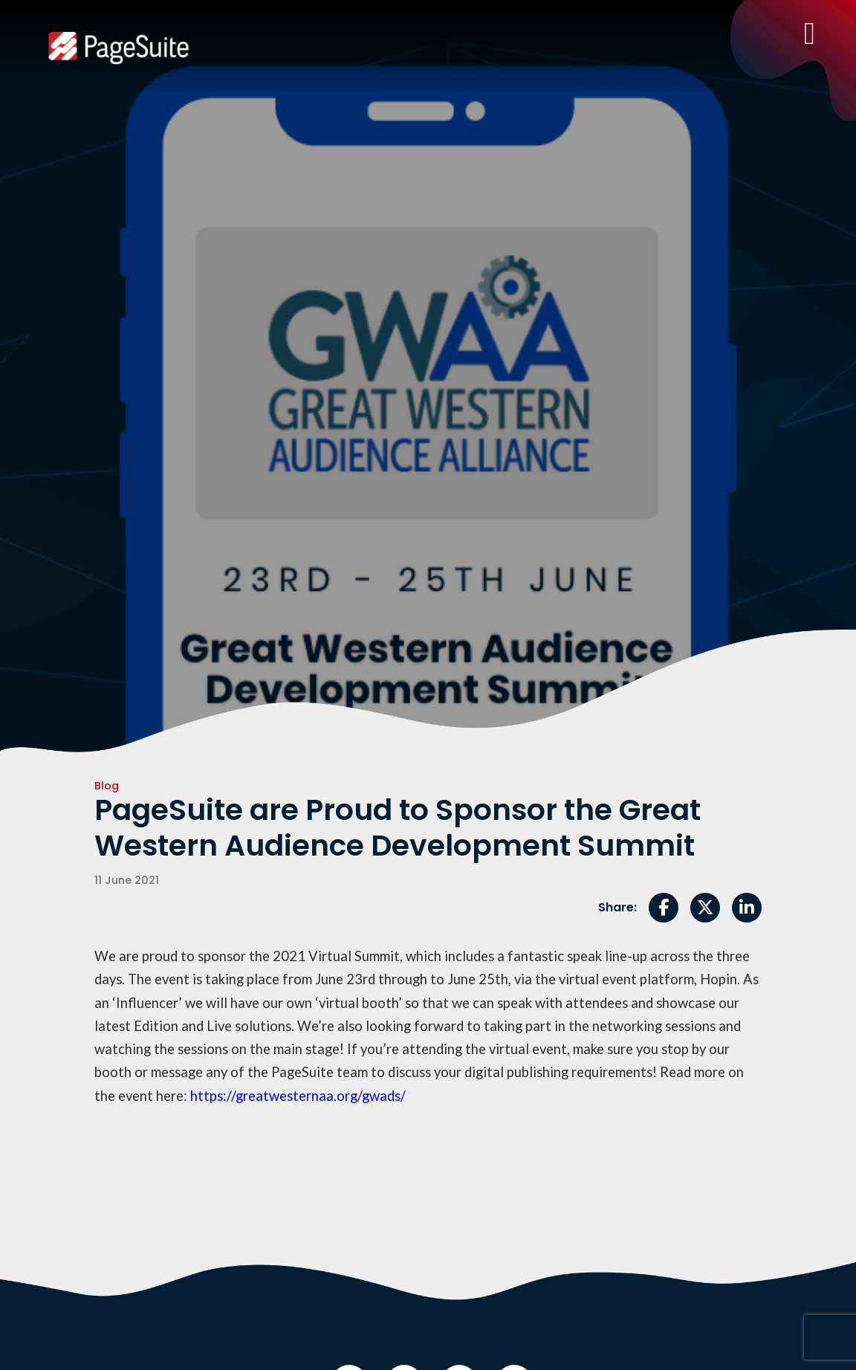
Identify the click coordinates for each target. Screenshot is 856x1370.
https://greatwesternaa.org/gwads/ (298, 1096)
